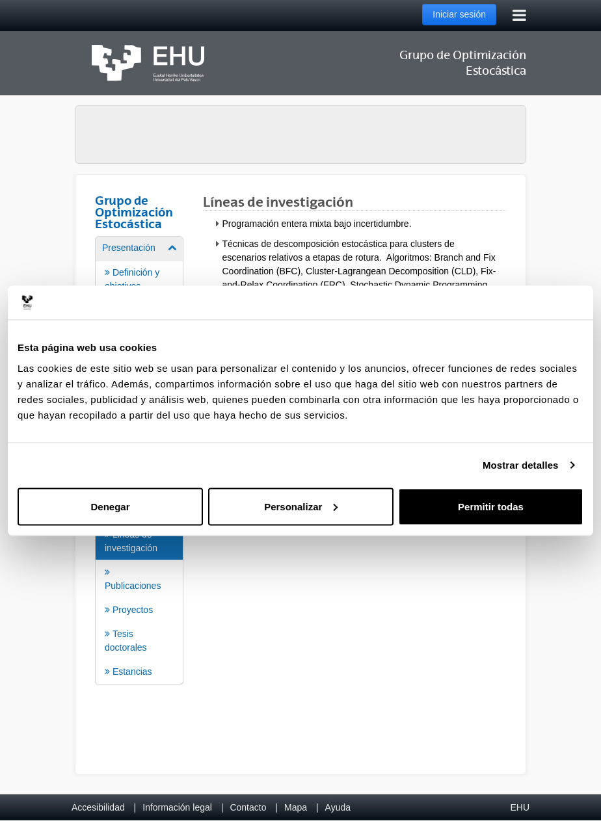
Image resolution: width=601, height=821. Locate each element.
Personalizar (301, 506)
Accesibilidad (98, 807)
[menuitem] (139, 590)
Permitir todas (491, 506)
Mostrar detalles (521, 465)
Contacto (248, 807)
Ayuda (338, 807)
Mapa (295, 807)
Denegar (109, 506)
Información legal (177, 807)
